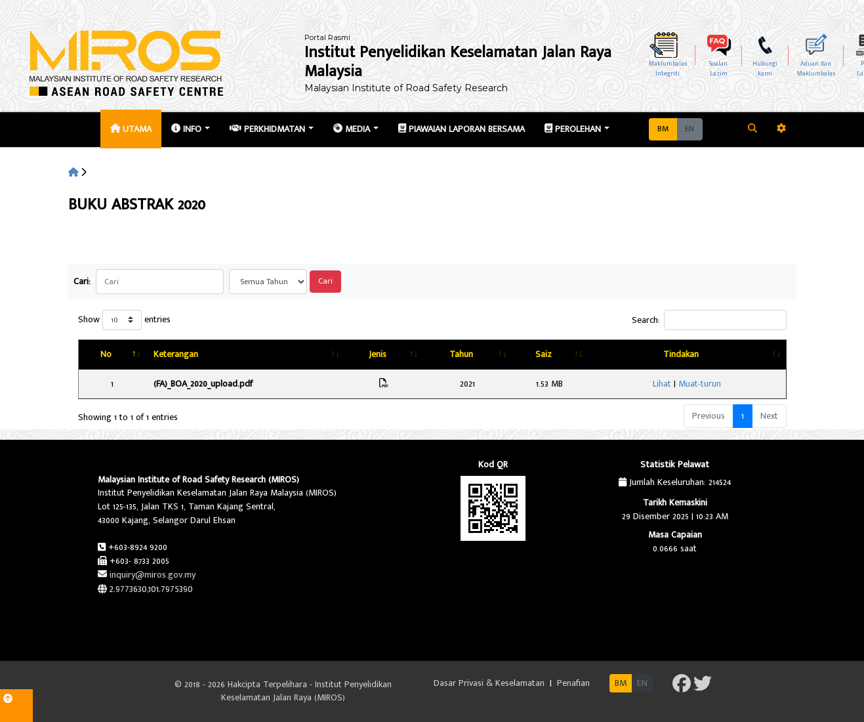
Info (186, 129)
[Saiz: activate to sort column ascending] (627, 355)
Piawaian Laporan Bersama (461, 129)
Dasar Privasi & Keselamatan (490, 682)
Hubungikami (764, 68)
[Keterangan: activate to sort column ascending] (272, 355)
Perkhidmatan (267, 129)
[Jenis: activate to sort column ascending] (434, 355)
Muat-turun (741, 383)
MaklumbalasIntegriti (668, 68)
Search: (709, 320)
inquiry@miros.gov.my (152, 574)
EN (689, 129)
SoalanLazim (718, 68)
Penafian (573, 682)
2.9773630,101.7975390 (151, 589)
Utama (131, 129)
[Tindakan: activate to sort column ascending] (729, 355)
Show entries (124, 320)
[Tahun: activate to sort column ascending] (531, 355)
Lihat (704, 383)
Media (351, 129)
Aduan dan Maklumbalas (816, 68)
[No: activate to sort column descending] (118, 355)
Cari (325, 281)
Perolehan (573, 129)
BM (663, 129)
